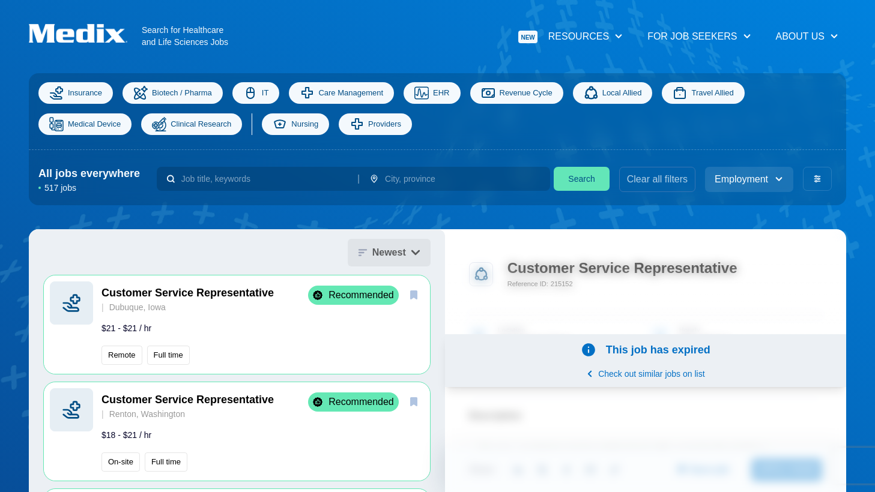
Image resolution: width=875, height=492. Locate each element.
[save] (414, 295)
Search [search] (581, 179)
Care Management (341, 93)
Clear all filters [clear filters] (657, 179)
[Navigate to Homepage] (85, 33)
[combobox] (264, 179)
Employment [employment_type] (749, 179)
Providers (375, 124)
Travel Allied (703, 93)
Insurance (75, 93)
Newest (389, 252)
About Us (808, 36)
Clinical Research (191, 124)
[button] (237, 324)
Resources (570, 37)
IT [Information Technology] (256, 93)
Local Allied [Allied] (613, 93)
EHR (431, 93)
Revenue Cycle (517, 93)
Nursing (295, 124)
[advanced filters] (817, 179)
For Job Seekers (699, 36)
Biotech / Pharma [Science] (172, 93)
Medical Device (85, 124)
